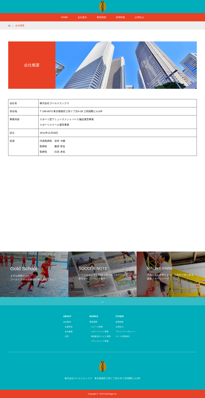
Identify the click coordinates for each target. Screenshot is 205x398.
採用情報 (120, 17)
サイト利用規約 (122, 336)
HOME (64, 17)
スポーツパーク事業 (100, 331)
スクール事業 (97, 327)
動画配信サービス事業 (101, 336)
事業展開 (101, 17)
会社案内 (82, 17)
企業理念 (69, 327)
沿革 (67, 336)
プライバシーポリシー (125, 331)
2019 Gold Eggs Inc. (108, 394)
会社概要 (69, 331)
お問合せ (139, 17)
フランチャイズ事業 (100, 341)
